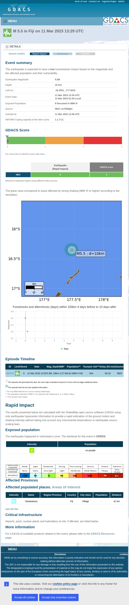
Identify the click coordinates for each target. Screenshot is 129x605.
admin (121, 1)
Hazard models (17, 53)
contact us (94, 1)
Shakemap (62, 54)
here (42, 154)
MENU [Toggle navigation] (10, 21)
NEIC (18, 175)
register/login (109, 1)
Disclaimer (60, 554)
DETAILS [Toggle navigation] (13, 47)
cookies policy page (65, 583)
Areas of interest (66, 487)
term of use (81, 1)
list (16, 509)
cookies (124, 554)
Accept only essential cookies (59, 597)
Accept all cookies (24, 597)
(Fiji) (61, 119)
